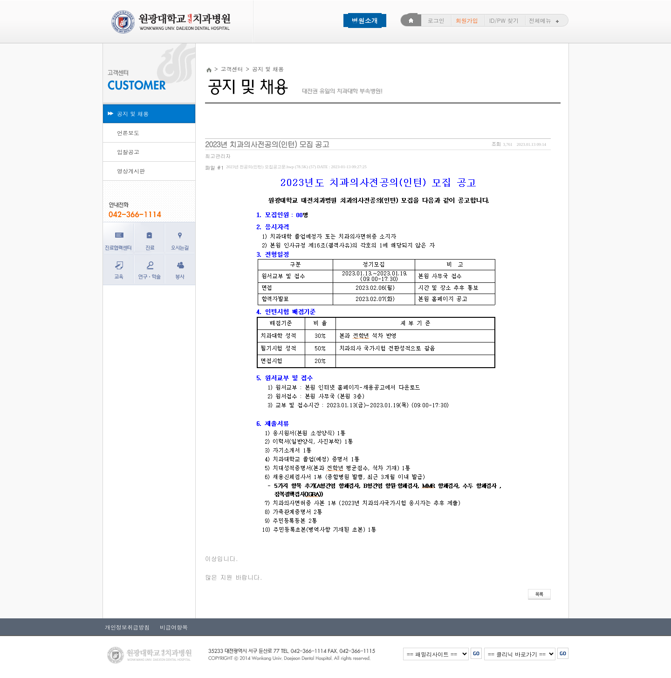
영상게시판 (131, 171)
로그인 (436, 20)
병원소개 (365, 20)
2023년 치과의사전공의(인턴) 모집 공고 (267, 144)
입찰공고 (128, 152)
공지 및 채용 (133, 113)
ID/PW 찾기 (504, 20)
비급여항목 (171, 627)
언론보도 (128, 133)
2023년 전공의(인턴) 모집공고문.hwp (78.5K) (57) (296, 166)
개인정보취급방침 (127, 627)
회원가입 (467, 20)
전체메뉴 (545, 20)
